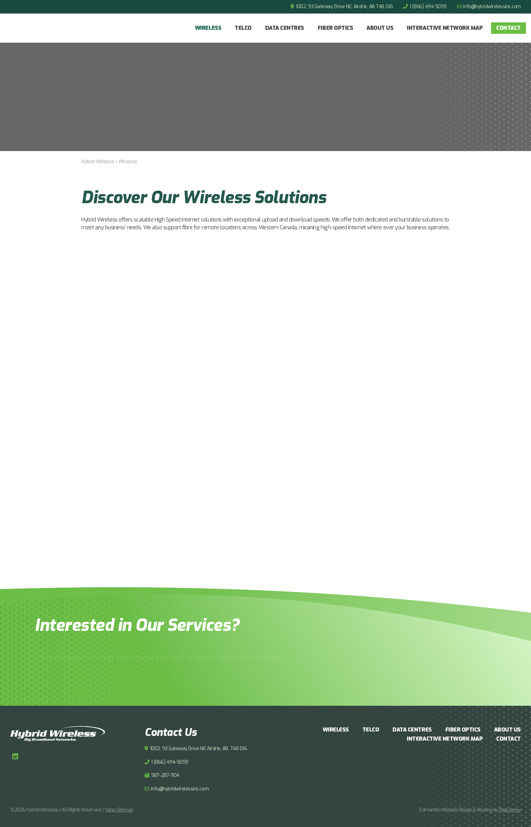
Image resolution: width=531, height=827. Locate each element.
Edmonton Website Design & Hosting (455, 810)
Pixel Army (509, 810)
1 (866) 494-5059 (428, 6)
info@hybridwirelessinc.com (492, 6)
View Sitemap (119, 810)
